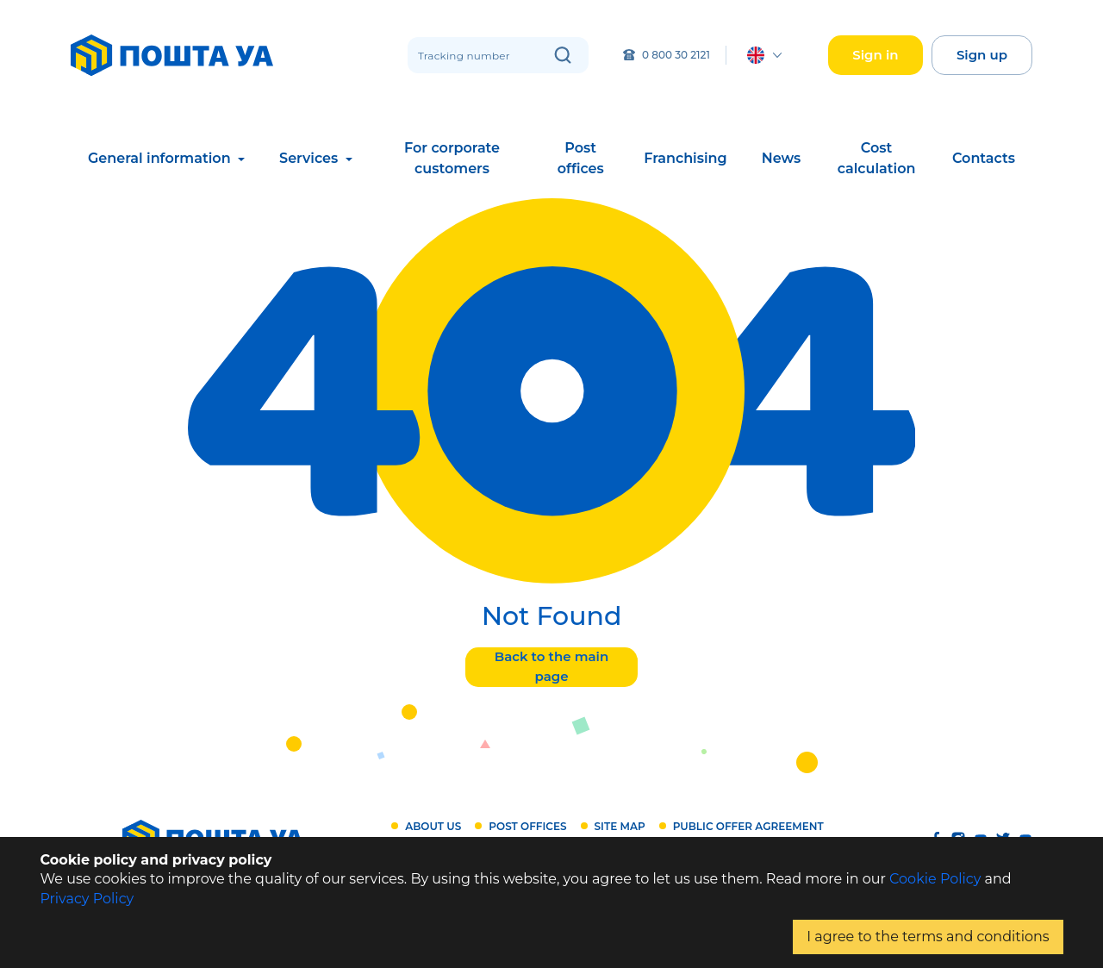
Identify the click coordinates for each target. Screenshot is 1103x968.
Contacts (983, 158)
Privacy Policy (87, 898)
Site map (620, 826)
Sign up (982, 55)
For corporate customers (452, 158)
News (781, 158)
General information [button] (161, 158)
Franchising (685, 158)
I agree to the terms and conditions (928, 936)
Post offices (581, 158)
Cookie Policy (935, 879)
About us (433, 826)
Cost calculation (877, 158)
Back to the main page (551, 666)
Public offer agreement (748, 826)
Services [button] (310, 158)
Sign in (875, 55)
